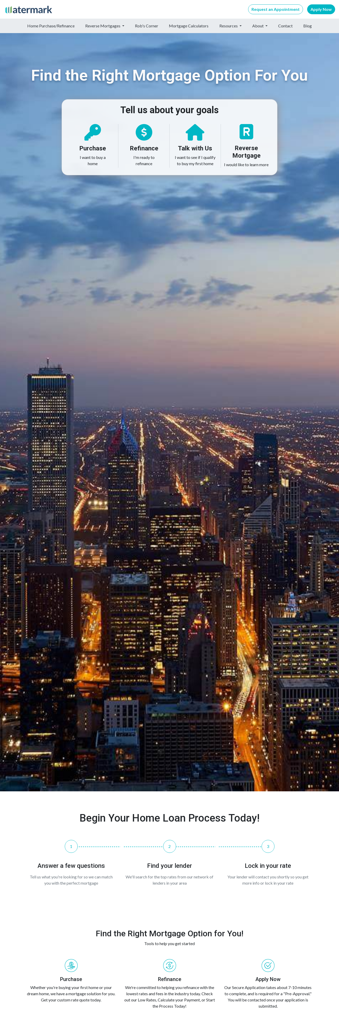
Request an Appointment (275, 9)
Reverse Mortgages (103, 25)
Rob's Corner (146, 25)
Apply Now (321, 9)
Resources (229, 25)
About (258, 25)
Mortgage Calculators (188, 25)
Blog (307, 25)
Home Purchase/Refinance (51, 25)
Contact (285, 25)
